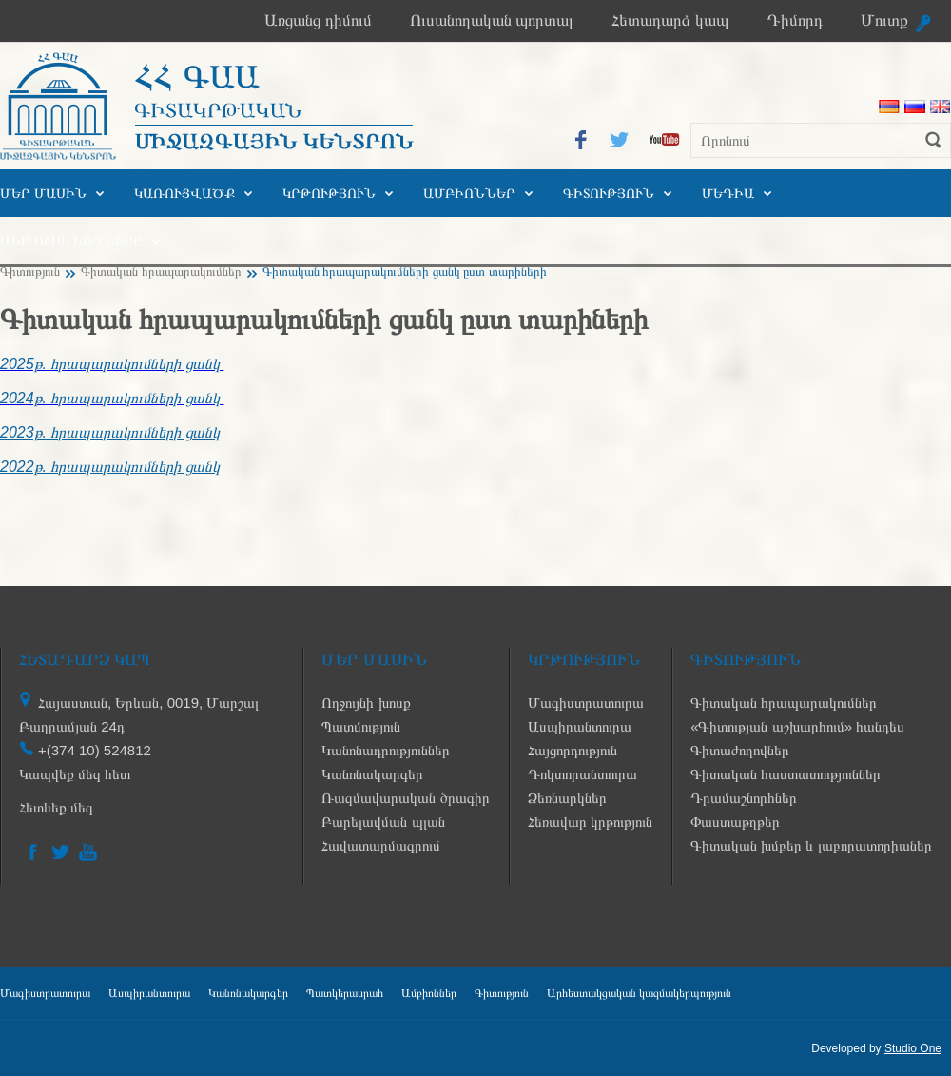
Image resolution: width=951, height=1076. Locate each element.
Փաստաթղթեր (735, 821)
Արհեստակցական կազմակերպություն (639, 993)
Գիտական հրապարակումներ (161, 271)
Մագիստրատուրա (586, 703)
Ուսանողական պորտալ (492, 20)
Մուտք (884, 20)
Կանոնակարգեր (372, 774)
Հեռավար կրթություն (590, 821)
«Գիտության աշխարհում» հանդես (797, 726)
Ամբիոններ (469, 193)
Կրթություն (329, 193)
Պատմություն (360, 726)
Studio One (912, 1048)
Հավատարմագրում (380, 845)
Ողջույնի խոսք (365, 703)
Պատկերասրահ (344, 993)
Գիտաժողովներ (739, 750)
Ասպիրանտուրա (579, 726)
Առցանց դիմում (318, 20)
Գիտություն (608, 193)
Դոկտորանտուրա (582, 774)
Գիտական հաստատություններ (785, 774)
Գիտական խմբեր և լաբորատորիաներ (811, 845)
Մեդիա (728, 193)
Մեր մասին (43, 193)
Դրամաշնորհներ (743, 798)
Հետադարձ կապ (669, 20)
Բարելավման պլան (382, 821)
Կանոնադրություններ (385, 750)
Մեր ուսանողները (71, 240)
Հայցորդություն (572, 750)
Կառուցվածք (184, 193)
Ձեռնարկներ (567, 798)
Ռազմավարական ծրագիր (405, 798)
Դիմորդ (795, 20)
